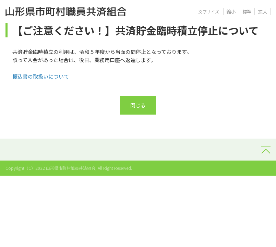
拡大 (262, 11)
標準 (246, 11)
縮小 (231, 11)
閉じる (138, 105)
